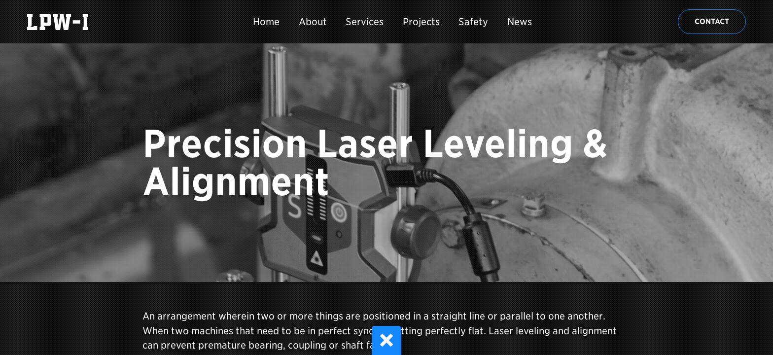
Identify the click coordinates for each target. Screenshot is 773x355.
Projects (421, 22)
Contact (712, 21)
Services (365, 22)
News (519, 22)
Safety (473, 22)
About (313, 22)
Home (266, 22)
